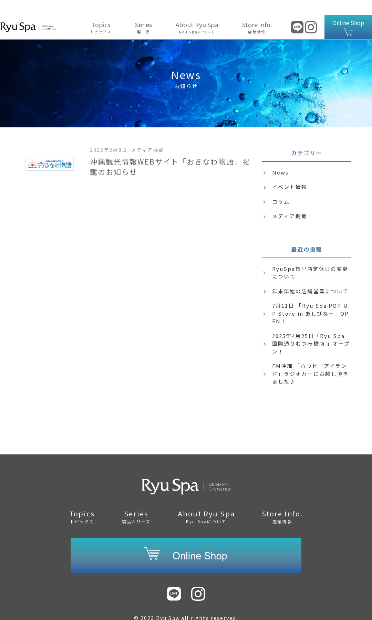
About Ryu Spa (197, 12)
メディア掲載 (289, 200)
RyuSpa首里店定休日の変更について (310, 257)
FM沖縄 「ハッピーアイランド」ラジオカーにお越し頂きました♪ (310, 358)
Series (143, 12)
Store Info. (256, 12)
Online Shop (348, 12)
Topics (100, 12)
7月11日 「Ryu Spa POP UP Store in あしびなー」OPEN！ (310, 298)
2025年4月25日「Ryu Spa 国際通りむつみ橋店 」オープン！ (311, 328)
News (280, 157)
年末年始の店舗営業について (310, 276)
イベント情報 (289, 171)
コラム (281, 186)
